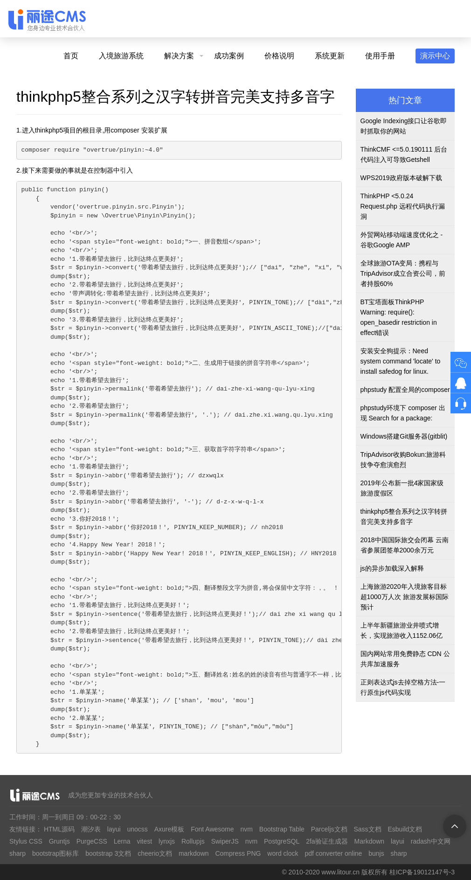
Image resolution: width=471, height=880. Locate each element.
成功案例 (229, 56)
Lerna (122, 841)
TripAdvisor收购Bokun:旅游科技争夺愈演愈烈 (403, 459)
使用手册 (380, 56)
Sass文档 (367, 829)
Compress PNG (238, 853)
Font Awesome (212, 829)
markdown (194, 853)
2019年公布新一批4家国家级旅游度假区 (402, 488)
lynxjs (167, 841)
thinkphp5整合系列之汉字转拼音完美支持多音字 (404, 516)
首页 (70, 56)
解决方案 (179, 56)
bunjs (376, 853)
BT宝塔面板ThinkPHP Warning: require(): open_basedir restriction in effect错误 (398, 317)
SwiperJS (225, 841)
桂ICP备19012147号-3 (422, 872)
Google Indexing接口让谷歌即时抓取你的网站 (403, 126)
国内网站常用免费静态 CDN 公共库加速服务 (405, 659)
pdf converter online (333, 853)
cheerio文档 (155, 853)
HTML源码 (59, 829)
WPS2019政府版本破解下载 (401, 178)
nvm (246, 829)
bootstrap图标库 (55, 853)
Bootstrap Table (282, 829)
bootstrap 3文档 (108, 853)
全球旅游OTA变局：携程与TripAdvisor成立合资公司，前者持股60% (402, 273)
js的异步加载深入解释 (392, 568)
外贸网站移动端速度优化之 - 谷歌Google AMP (401, 240)
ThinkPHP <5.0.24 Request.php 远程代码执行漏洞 (402, 206)
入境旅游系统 (121, 56)
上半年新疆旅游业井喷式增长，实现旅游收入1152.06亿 (401, 630)
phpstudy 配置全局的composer (405, 389)
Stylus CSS (25, 841)
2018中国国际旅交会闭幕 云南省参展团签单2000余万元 (404, 545)
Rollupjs (193, 841)
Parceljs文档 (329, 829)
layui (114, 829)
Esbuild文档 (405, 829)
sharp (17, 853)
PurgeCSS (91, 841)
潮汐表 (91, 829)
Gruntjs (59, 841)
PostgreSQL (281, 841)
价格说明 (279, 56)
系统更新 (330, 56)
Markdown (369, 841)
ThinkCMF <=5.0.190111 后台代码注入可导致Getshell (404, 154)
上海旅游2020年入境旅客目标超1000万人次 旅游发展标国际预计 (404, 597)
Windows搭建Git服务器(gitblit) (404, 436)
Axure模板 (169, 829)
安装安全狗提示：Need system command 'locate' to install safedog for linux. (400, 361)
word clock (282, 853)
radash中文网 (430, 841)
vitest (144, 841)
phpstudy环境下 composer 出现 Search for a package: (402, 413)
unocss (137, 829)
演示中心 (435, 56)
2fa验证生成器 (326, 841)
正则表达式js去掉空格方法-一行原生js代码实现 (403, 687)
